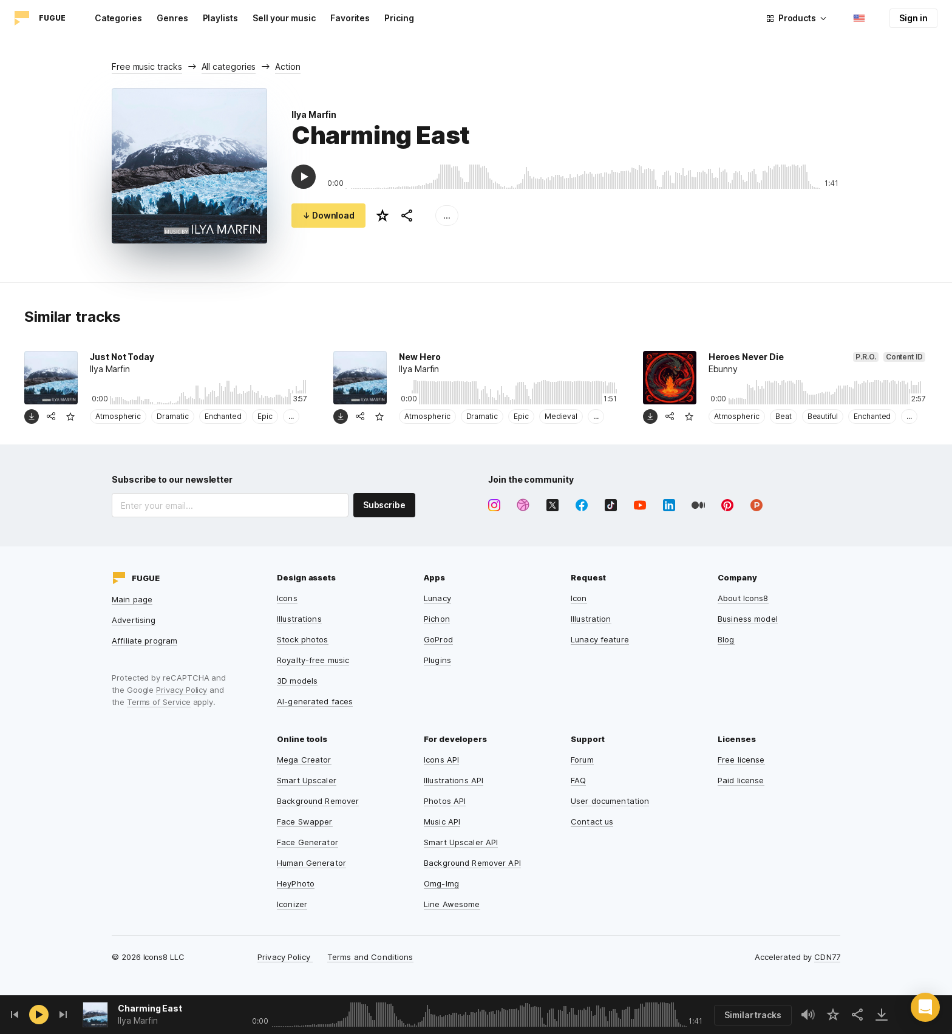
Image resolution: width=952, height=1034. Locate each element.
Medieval (561, 416)
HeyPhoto (295, 883)
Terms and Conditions (370, 957)
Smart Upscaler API (461, 842)
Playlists (220, 18)
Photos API (445, 801)
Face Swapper (305, 821)
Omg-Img (441, 883)
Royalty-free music (313, 660)
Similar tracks (752, 1015)
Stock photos (302, 639)
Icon (579, 598)
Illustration (591, 619)
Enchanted (223, 416)
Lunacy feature (600, 639)
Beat (783, 416)
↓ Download (328, 215)
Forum (582, 759)
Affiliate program (144, 640)
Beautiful (822, 416)
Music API (442, 821)
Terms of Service (159, 702)
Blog (726, 639)
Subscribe (384, 505)
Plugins (437, 660)
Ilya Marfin (313, 114)
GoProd (438, 639)
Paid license (741, 780)
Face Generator (307, 842)
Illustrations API (453, 780)
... (446, 215)
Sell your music (284, 18)
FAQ (578, 780)
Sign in (913, 18)
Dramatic (172, 416)
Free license (741, 759)
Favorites (350, 18)
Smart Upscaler (306, 780)
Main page (132, 599)
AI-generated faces (315, 701)
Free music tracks (147, 66)
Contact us (592, 821)
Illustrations (299, 619)
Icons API (441, 759)
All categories (229, 66)
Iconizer (292, 904)
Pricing (399, 18)
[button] (925, 1007)
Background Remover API (472, 863)
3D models (297, 680)
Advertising (133, 620)
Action (288, 66)
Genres (172, 18)
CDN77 (827, 957)
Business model (748, 619)
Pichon (437, 619)
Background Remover (318, 801)
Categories (118, 18)
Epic (265, 416)
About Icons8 (743, 598)
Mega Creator (304, 759)
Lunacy (437, 598)
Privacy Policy (181, 690)
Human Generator (311, 863)
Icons (287, 598)
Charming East (150, 1008)
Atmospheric (118, 416)
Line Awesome (452, 904)
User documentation (610, 801)
